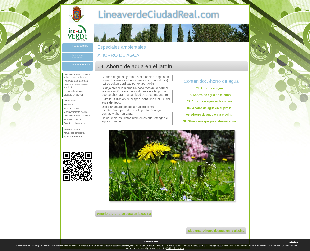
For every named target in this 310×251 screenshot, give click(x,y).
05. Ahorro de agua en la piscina (209, 114)
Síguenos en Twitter (71, 145)
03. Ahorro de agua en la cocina (209, 101)
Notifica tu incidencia (77, 56)
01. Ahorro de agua (209, 88)
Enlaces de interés (73, 91)
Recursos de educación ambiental (76, 85)
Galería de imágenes (74, 123)
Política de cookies (175, 248)
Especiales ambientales (76, 81)
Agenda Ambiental (73, 136)
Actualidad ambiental (74, 133)
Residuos (68, 104)
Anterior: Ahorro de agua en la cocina (124, 213)
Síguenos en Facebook (64, 145)
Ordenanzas (70, 100)
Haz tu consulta (80, 45)
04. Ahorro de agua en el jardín (209, 108)
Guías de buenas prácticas (77, 115)
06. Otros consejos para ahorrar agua (209, 121)
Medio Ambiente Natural (76, 112)
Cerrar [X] (294, 241)
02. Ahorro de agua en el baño (209, 95)
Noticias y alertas (72, 129)
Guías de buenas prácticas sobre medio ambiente (77, 75)
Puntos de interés (81, 64)
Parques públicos (72, 119)
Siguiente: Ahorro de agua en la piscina (216, 230)
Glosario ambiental (73, 94)
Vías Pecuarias (71, 108)
